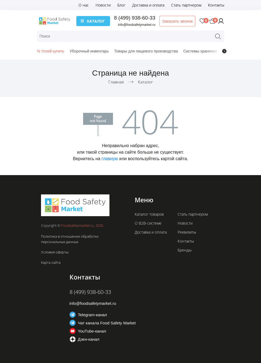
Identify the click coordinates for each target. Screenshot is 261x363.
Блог (121, 5)
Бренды (184, 250)
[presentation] (224, 51)
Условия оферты (54, 252)
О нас (83, 5)
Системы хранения (200, 51)
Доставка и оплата (148, 5)
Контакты (216, 5)
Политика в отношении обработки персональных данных (70, 239)
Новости (103, 5)
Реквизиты (187, 232)
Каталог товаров (149, 214)
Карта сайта (51, 262)
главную (110, 158)
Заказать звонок (177, 21)
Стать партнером (186, 5)
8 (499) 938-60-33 (134, 18)
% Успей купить (50, 51)
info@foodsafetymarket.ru (136, 25)
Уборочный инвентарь (89, 51)
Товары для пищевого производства (146, 51)
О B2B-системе (148, 223)
